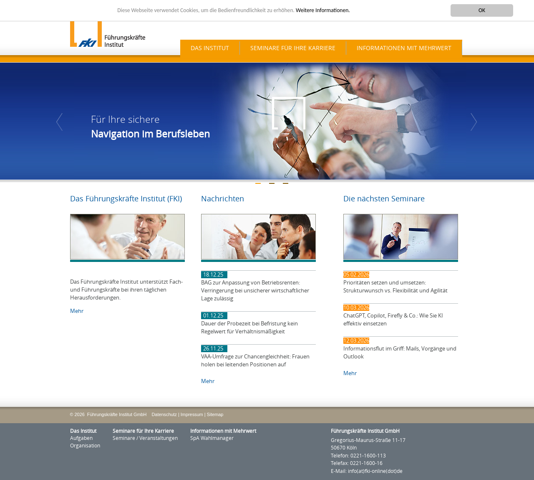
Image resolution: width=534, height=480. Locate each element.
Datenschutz (164, 414)
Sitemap (215, 414)
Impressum (192, 414)
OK (482, 10)
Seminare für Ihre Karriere (292, 48)
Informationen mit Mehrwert (404, 48)
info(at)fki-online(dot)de (375, 471)
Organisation (85, 446)
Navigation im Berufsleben (150, 134)
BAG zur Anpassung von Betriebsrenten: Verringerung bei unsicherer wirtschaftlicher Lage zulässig (255, 290)
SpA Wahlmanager (212, 438)
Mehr (76, 311)
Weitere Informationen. (323, 10)
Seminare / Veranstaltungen (145, 438)
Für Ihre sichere (125, 119)
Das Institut (210, 48)
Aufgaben (81, 438)
